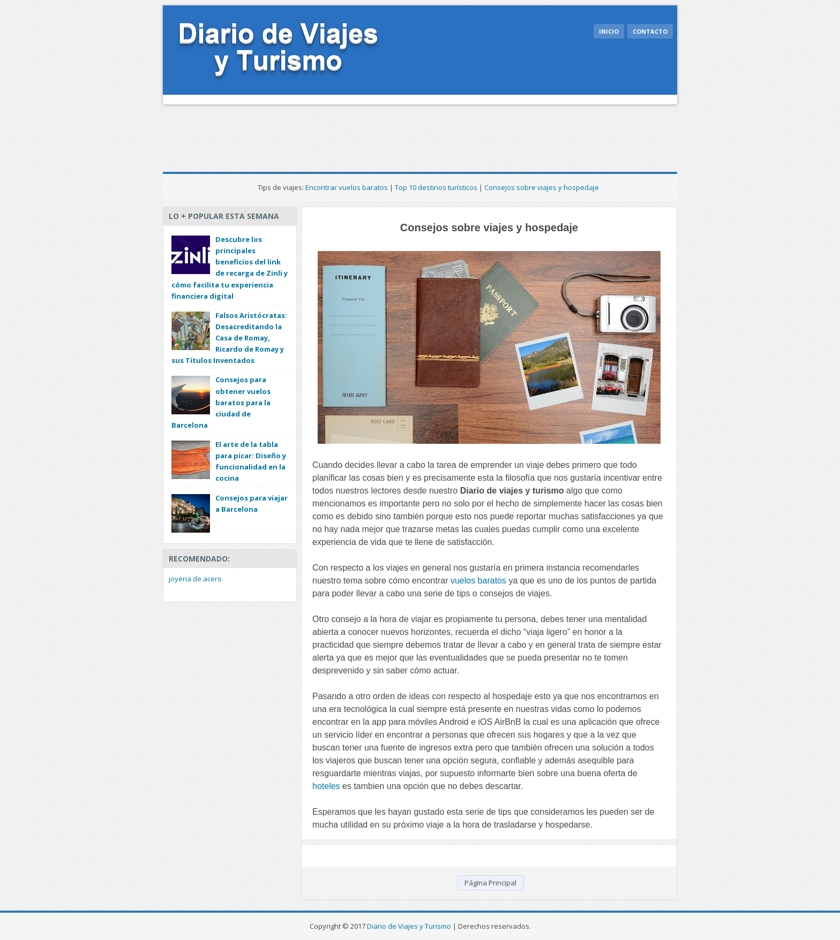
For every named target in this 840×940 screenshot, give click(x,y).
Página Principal (490, 883)
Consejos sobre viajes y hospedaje (541, 187)
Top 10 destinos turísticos (436, 187)
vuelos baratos (478, 580)
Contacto (650, 31)
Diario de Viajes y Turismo (409, 926)
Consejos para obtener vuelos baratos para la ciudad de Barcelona (221, 402)
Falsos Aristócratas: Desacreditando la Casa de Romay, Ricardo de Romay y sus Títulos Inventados (229, 338)
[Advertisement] (358, 134)
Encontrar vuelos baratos (346, 187)
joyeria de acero (195, 578)
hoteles (326, 786)
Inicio (609, 31)
